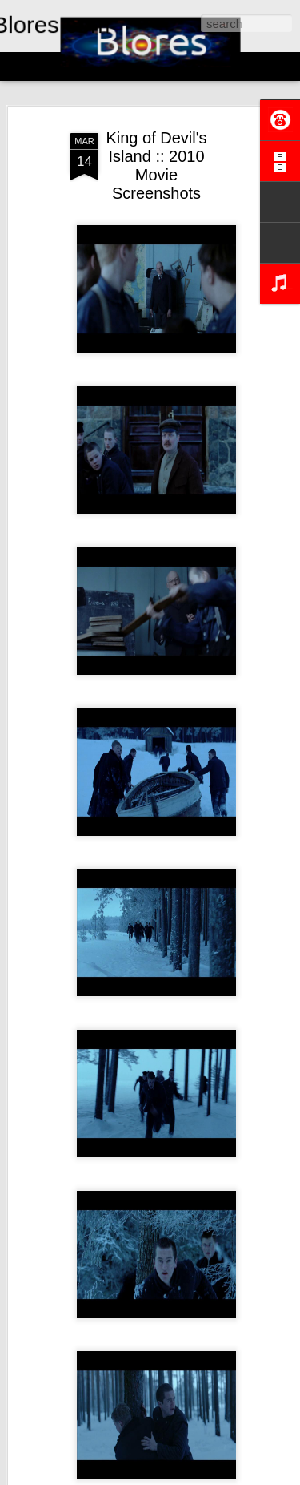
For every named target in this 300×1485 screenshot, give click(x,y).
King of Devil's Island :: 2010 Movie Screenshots (156, 165)
